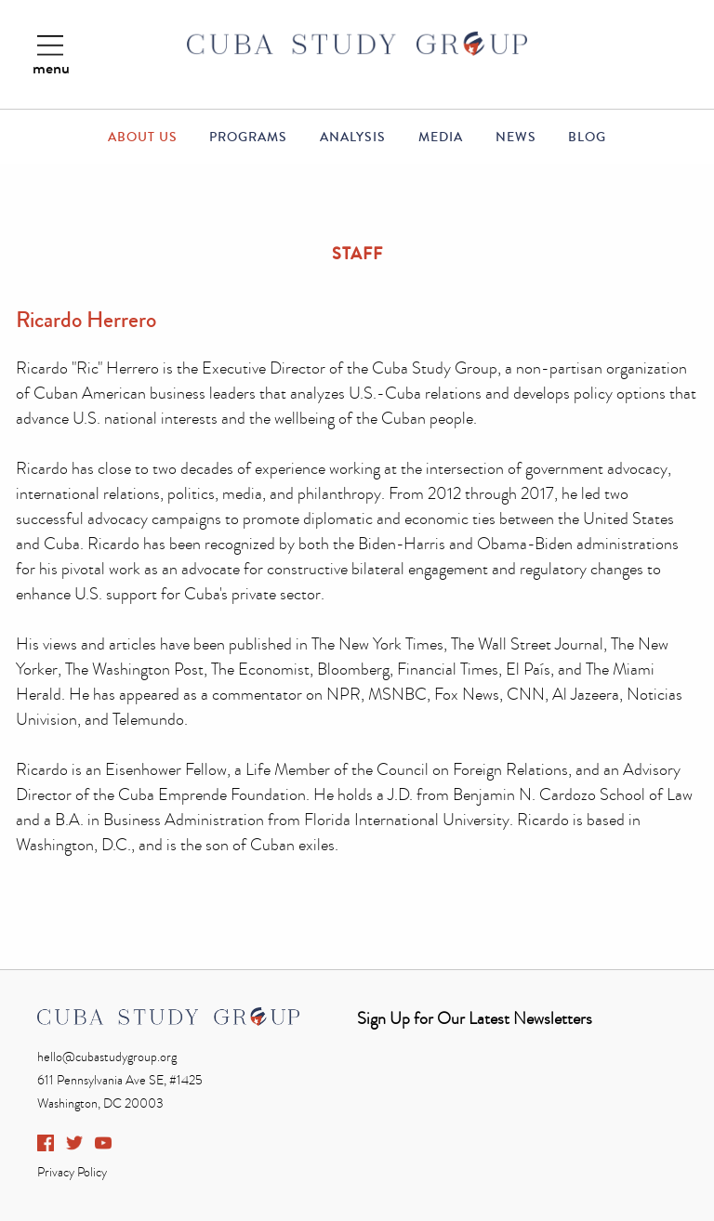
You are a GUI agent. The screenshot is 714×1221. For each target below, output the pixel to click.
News (516, 137)
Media (440, 137)
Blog (587, 137)
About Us (143, 137)
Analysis (353, 137)
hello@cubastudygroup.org (107, 1057)
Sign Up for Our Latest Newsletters (474, 1019)
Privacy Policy (72, 1172)
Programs (248, 137)
